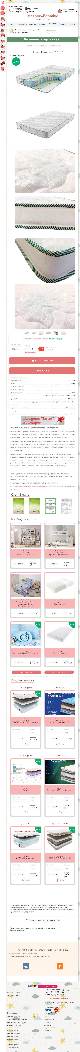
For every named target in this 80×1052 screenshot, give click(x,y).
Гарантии (32, 24)
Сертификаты (22, 24)
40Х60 (55, 613)
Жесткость (16, 729)
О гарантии (27, 339)
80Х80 (21, 662)
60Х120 (16, 349)
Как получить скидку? (47, 986)
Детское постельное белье (16, 1022)
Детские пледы (12, 1039)
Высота (32, 729)
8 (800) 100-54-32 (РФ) (22, 9)
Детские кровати (13, 1045)
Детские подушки (13, 1033)
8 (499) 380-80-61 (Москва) (24, 11)
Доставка (42, 24)
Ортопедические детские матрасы (22, 486)
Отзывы (45, 339)
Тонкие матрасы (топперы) (17, 1019)
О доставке (37, 339)
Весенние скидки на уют (43, 39)
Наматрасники (12, 1031)
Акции (12, 24)
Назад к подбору (56, 339)
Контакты (62, 24)
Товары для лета (13, 1047)
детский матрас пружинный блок (48, 486)
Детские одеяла (13, 1036)
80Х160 (21, 564)
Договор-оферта (14, 996)
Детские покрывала (14, 1042)
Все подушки (26, 672)
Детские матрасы (13, 1017)
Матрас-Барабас (13, 993)
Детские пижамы (13, 1028)
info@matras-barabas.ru (59, 998)
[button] (23, 550)
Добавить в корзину (42, 360)
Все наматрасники (59, 672)
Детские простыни (14, 1025)
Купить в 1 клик (42, 371)
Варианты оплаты (52, 24)
